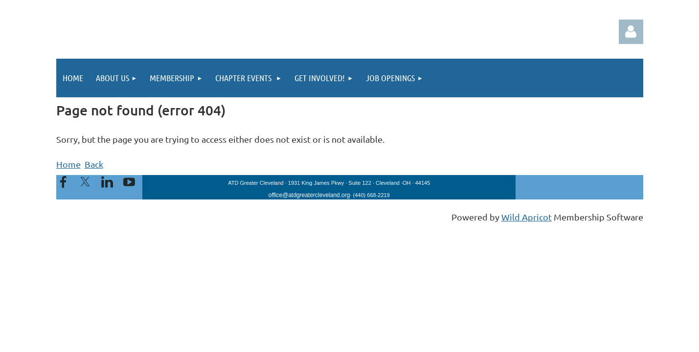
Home (68, 164)
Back (94, 164)
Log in (631, 32)
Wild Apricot (526, 217)
